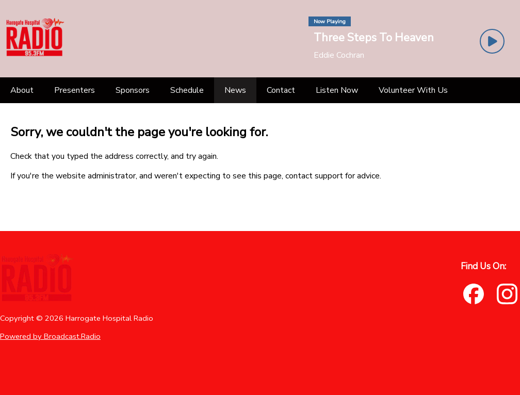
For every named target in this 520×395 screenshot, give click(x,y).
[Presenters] (74, 90)
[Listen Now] (336, 90)
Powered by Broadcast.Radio (50, 336)
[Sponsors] (132, 90)
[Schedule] (187, 90)
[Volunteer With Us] (413, 90)
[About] (22, 90)
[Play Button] (492, 41)
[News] (235, 90)
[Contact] (280, 90)
